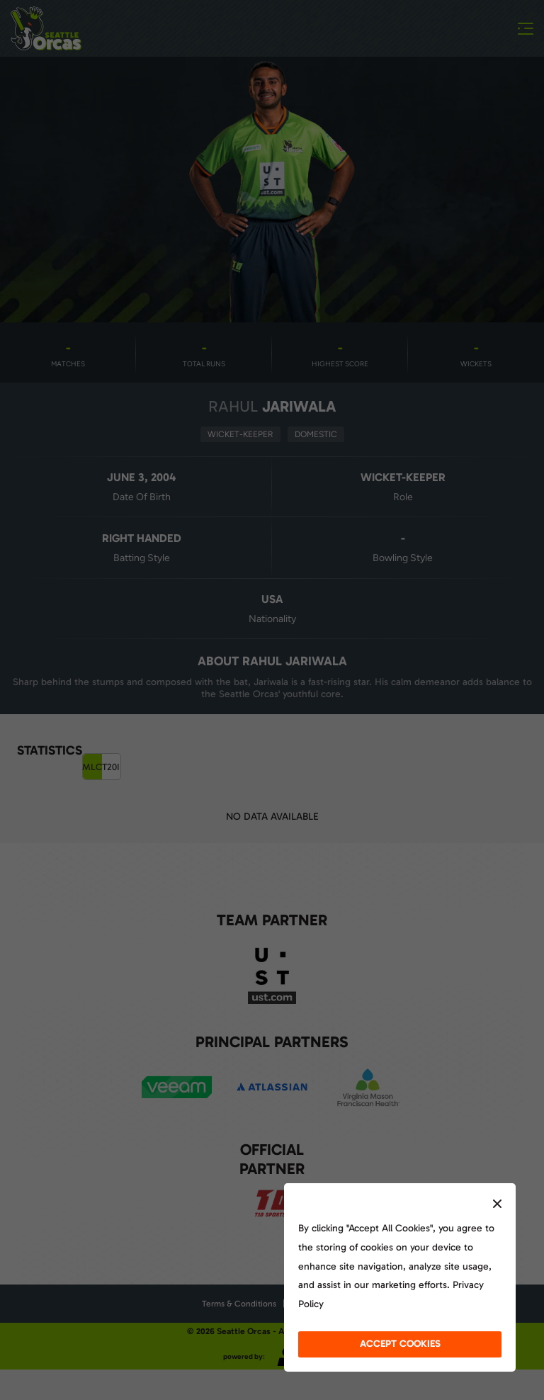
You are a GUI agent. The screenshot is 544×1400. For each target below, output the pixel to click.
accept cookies (400, 1344)
